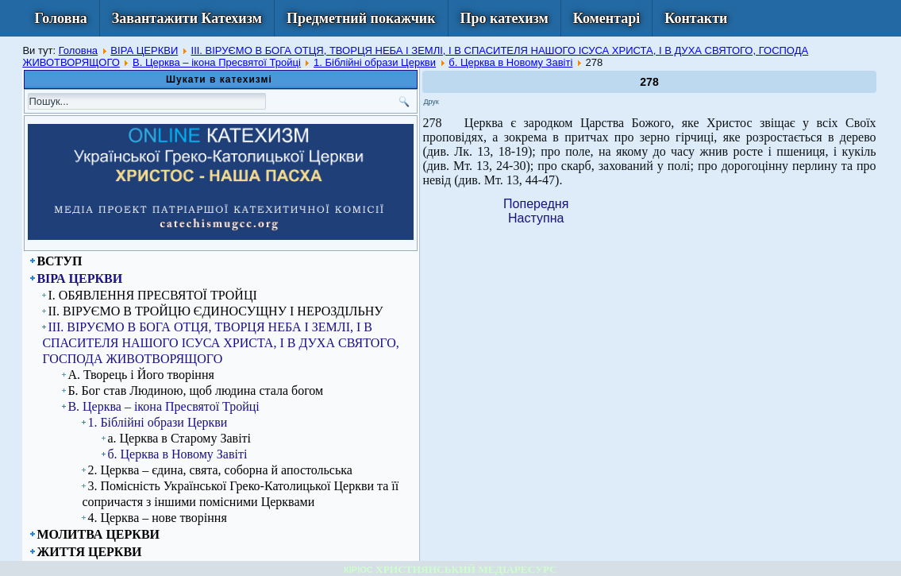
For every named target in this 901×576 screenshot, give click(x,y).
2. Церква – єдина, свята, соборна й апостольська (219, 470)
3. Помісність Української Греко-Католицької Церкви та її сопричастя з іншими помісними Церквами (240, 493)
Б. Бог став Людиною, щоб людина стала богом (195, 390)
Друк (430, 102)
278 (649, 81)
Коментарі (607, 18)
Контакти (695, 18)
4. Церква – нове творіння (156, 517)
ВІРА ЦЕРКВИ (144, 50)
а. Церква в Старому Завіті (179, 438)
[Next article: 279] (536, 218)
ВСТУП (59, 261)
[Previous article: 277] (535, 204)
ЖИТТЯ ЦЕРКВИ (89, 552)
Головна (60, 18)
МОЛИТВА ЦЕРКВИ (98, 534)
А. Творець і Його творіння (140, 374)
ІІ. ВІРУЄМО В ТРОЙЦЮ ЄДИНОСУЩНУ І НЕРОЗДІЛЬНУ (215, 311)
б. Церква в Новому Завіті (510, 62)
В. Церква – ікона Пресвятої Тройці (217, 62)
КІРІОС (358, 569)
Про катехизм (504, 18)
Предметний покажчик (361, 18)
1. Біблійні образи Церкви (375, 62)
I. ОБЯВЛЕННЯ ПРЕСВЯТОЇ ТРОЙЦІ (152, 295)
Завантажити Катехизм (187, 18)
